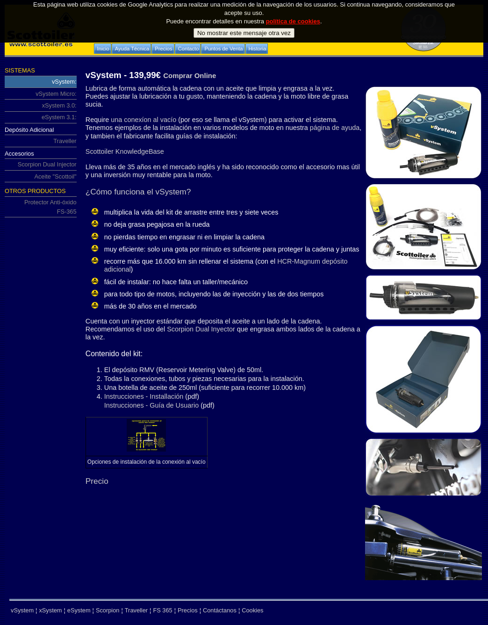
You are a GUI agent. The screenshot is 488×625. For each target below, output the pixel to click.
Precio (97, 481)
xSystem (50, 610)
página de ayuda (334, 127)
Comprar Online (189, 75)
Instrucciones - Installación (144, 396)
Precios (188, 610)
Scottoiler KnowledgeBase (125, 151)
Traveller (41, 139)
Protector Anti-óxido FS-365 (41, 206)
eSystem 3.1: (41, 116)
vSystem (22, 610)
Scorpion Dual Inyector (200, 329)
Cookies (252, 610)
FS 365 (162, 610)
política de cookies (293, 8)
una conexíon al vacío (143, 119)
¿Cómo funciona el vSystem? (138, 191)
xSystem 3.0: (41, 104)
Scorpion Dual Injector (41, 163)
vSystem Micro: (41, 92)
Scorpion (108, 610)
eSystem (79, 610)
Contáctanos (220, 610)
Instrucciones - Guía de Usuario (151, 405)
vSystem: (41, 81)
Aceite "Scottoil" (55, 176)
